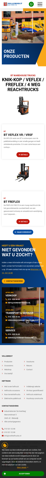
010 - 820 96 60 (14, 334)
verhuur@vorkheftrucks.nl (21, 320)
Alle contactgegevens (12, 422)
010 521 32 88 (8, 429)
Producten (8, 362)
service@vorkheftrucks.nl (20, 338)
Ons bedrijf (8, 374)
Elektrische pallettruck (12, 398)
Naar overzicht (23, 232)
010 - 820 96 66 (14, 317)
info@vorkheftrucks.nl (19, 303)
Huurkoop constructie (34, 398)
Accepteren (17, 474)
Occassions (8, 366)
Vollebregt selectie (33, 387)
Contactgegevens (13, 281)
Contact (29, 370)
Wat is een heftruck (11, 387)
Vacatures (30, 362)
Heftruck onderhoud (34, 394)
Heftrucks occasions (12, 390)
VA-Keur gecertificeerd (34, 390)
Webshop (7, 370)
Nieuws (29, 366)
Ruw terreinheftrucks (12, 394)
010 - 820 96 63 (14, 299)
